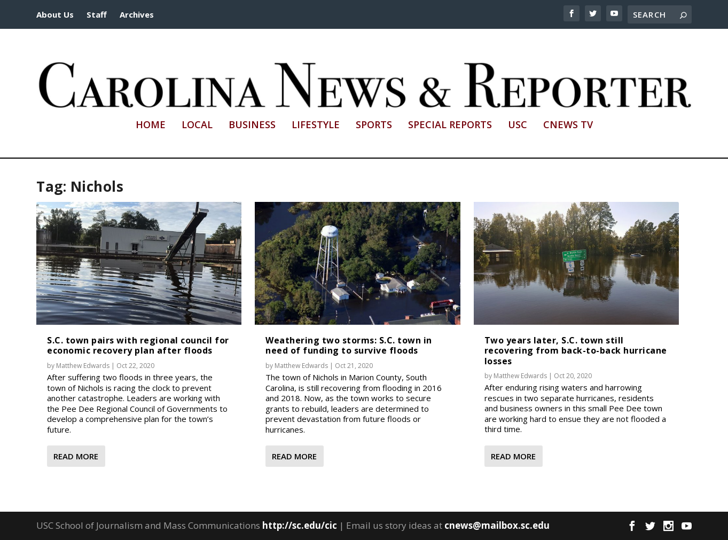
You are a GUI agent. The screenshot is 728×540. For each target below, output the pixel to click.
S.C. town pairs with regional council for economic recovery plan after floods (138, 345)
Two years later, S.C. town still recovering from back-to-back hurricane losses (575, 350)
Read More (75, 456)
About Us (55, 14)
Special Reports (450, 125)
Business (252, 125)
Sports (374, 125)
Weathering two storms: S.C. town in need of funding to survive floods (348, 345)
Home (151, 125)
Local (197, 125)
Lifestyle (316, 125)
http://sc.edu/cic (299, 525)
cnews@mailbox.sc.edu (497, 525)
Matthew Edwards (82, 365)
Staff (97, 14)
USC (517, 125)
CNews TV (568, 125)
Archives (137, 14)
